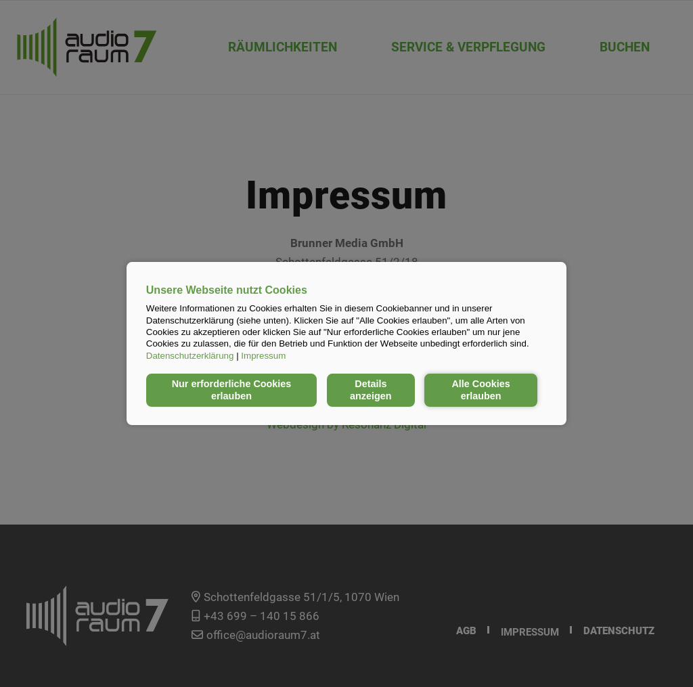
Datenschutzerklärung (190, 356)
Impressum (263, 356)
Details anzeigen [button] (371, 390)
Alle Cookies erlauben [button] (480, 390)
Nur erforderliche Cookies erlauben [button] (232, 390)
